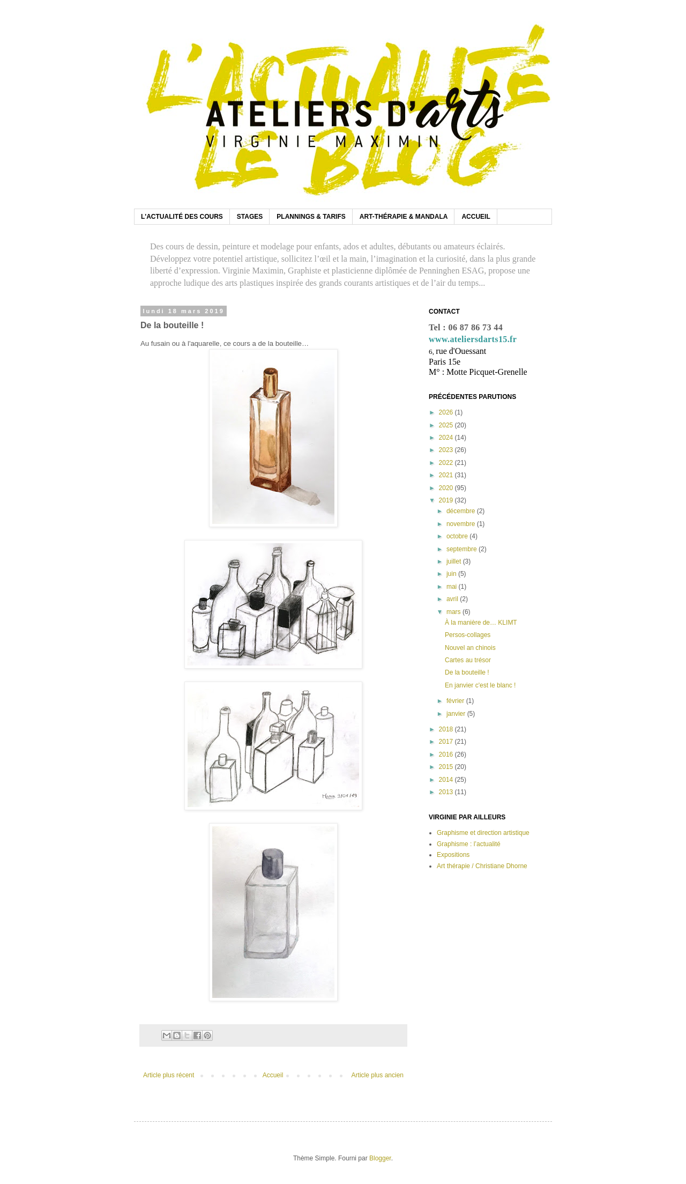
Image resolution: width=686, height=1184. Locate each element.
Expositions (453, 855)
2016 (447, 754)
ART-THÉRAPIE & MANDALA (404, 216)
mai (452, 586)
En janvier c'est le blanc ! (480, 685)
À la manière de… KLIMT (481, 622)
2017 (447, 741)
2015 (447, 767)
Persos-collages (467, 635)
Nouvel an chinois (470, 648)
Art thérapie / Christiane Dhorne (482, 866)
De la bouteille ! (467, 672)
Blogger (380, 1158)
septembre (462, 549)
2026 (447, 412)
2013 (447, 792)
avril (453, 599)
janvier (456, 713)
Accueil (273, 1075)
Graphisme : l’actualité (469, 844)
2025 (447, 425)
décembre (461, 511)
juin (452, 574)
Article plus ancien (378, 1075)
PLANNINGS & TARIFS (311, 216)
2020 (447, 488)
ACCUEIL (475, 216)
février (456, 701)
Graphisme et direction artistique (483, 833)
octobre (457, 536)
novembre (461, 524)
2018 (447, 729)
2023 (447, 450)
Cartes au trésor (468, 660)
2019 (447, 500)
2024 (447, 437)
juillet (454, 561)
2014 (447, 779)
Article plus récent (168, 1075)
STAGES (250, 216)
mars (454, 612)
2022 (447, 463)
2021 (447, 475)
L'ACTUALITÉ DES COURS (182, 216)
